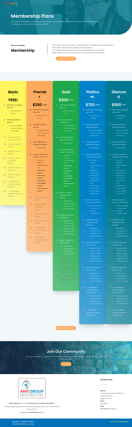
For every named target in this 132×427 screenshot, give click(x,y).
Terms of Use (113, 421)
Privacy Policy (124, 421)
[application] (84, 4)
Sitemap (31, 424)
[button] (66, 59)
